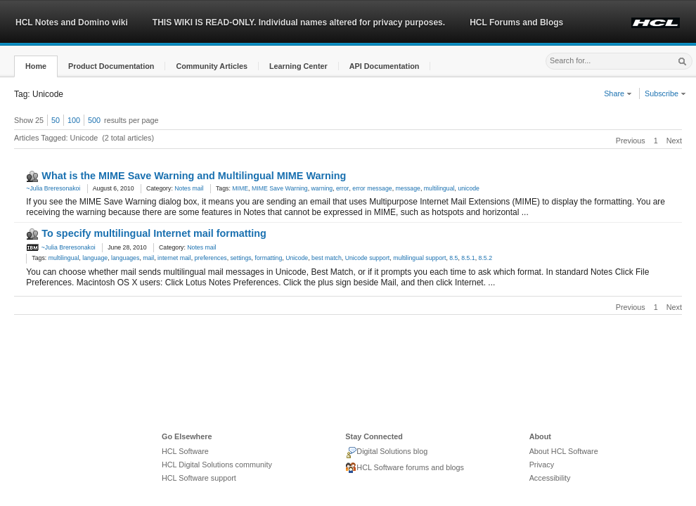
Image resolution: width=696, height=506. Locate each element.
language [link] (95, 257)
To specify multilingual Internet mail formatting (153, 233)
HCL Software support (199, 478)
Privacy (541, 464)
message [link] (408, 188)
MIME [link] (240, 188)
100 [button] (73, 120)
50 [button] (55, 120)
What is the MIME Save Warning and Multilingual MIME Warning (193, 175)
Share (618, 93)
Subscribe (665, 93)
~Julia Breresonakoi (53, 188)
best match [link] (326, 257)
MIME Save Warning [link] (280, 188)
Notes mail (188, 188)
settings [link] (241, 257)
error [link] (342, 188)
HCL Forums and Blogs (516, 22)
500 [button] (94, 120)
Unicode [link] (296, 257)
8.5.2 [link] (485, 257)
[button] (36, 66)
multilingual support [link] (419, 257)
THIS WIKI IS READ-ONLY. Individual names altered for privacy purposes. (299, 22)
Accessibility (550, 478)
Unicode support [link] (367, 257)
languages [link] (125, 257)
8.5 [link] (453, 257)
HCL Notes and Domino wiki (71, 22)
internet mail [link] (174, 257)
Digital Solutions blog (386, 452)
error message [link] (372, 188)
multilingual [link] (439, 188)
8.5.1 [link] (468, 257)
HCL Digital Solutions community (217, 464)
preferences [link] (211, 257)
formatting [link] (268, 257)
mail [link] (148, 257)
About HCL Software (563, 451)
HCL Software (185, 451)
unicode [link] (468, 188)
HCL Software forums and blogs (404, 468)
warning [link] (322, 188)
